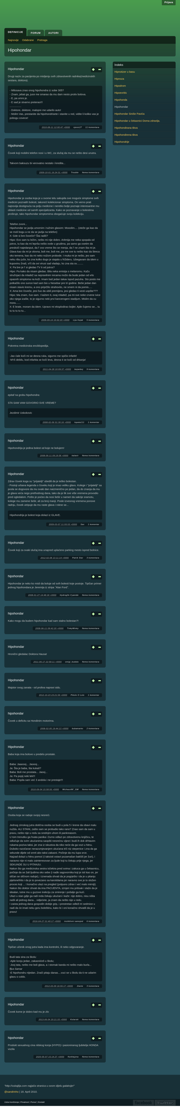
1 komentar (93, 422)
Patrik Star (77, 558)
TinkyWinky (73, 628)
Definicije (15, 32)
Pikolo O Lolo (77, 695)
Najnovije (13, 40)
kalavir (75, 455)
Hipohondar (16, 69)
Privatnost (24, 1102)
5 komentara (93, 320)
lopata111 (79, 422)
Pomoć (33, 1102)
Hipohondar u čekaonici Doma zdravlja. (137, 120)
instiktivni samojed (73, 921)
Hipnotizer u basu (124, 71)
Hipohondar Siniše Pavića (129, 113)
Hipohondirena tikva (126, 134)
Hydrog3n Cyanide (69, 595)
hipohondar (16, 387)
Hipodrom (120, 85)
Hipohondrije (121, 141)
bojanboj (78, 369)
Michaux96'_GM (70, 789)
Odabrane (28, 40)
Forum (36, 33)
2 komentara (93, 728)
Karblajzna (73, 1057)
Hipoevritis (120, 92)
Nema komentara (90, 172)
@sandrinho (11, 1091)
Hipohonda (120, 99)
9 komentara (93, 369)
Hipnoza (119, 78)
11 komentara (92, 127)
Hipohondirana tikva (126, 127)
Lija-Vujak (78, 320)
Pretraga (42, 40)
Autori (53, 33)
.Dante (79, 986)
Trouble (74, 172)
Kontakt (41, 1102)
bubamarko (77, 728)
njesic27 (77, 127)
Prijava (168, 2)
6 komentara (93, 921)
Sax (82, 524)
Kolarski (74, 1019)
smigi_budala (72, 662)
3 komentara (93, 558)
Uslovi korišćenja (11, 1102)
